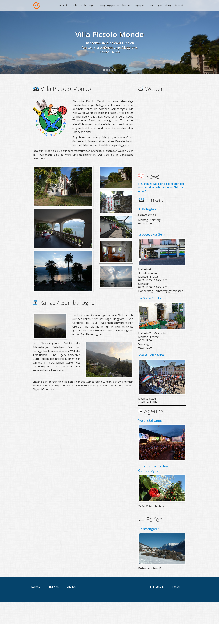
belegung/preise (109, 5)
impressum (157, 608)
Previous (5, 50)
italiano (35, 608)
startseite (62, 5)
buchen (126, 5)
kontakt (179, 5)
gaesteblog (164, 5)
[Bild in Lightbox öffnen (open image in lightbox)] (63, 208)
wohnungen (88, 5)
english (71, 608)
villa (75, 5)
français (54, 608)
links (151, 5)
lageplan (140, 5)
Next (213, 50)
